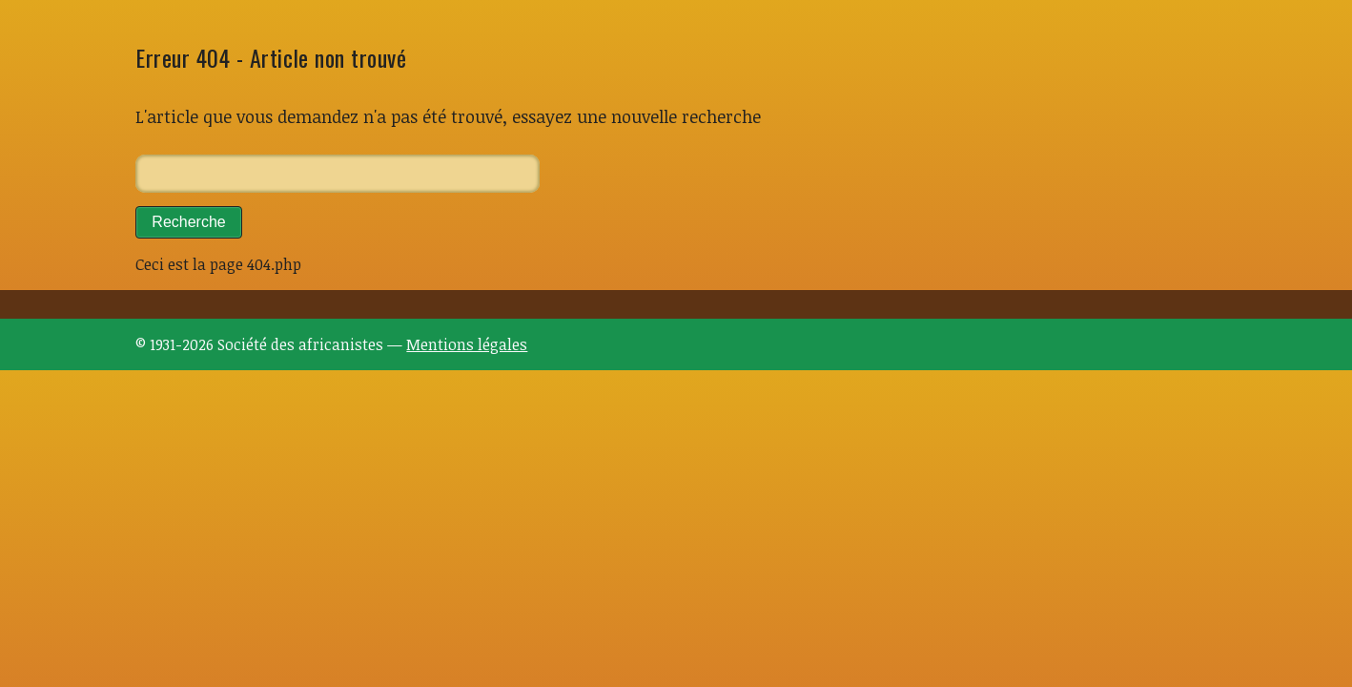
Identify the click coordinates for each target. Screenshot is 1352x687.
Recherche (188, 222)
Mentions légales (466, 344)
